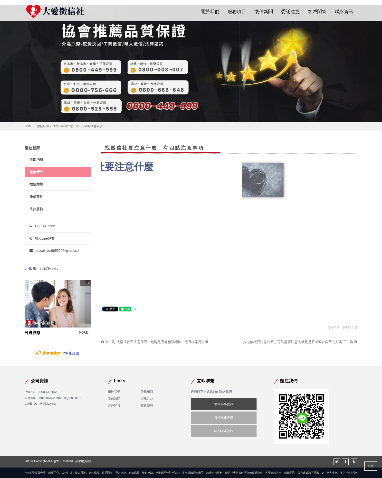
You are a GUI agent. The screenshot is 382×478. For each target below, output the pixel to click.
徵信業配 (36, 196)
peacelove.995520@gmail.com (55, 251)
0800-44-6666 (42, 226)
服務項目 (237, 11)
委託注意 (290, 11)
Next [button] (88, 283)
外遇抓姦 (32, 333)
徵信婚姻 (36, 184)
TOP (370, 466)
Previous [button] (83, 283)
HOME (29, 126)
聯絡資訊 (344, 11)
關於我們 (210, 11)
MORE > (84, 332)
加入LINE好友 (224, 431)
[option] (58, 308)
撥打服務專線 (223, 417)
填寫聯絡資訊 (223, 404)
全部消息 (36, 159)
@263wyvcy (49, 268)
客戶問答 (317, 11)
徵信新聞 (263, 11)
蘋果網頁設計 (84, 461)
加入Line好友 (42, 238)
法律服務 (36, 209)
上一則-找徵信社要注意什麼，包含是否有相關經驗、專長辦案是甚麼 (155, 342)
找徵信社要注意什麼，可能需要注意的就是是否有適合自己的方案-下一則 (300, 342)
